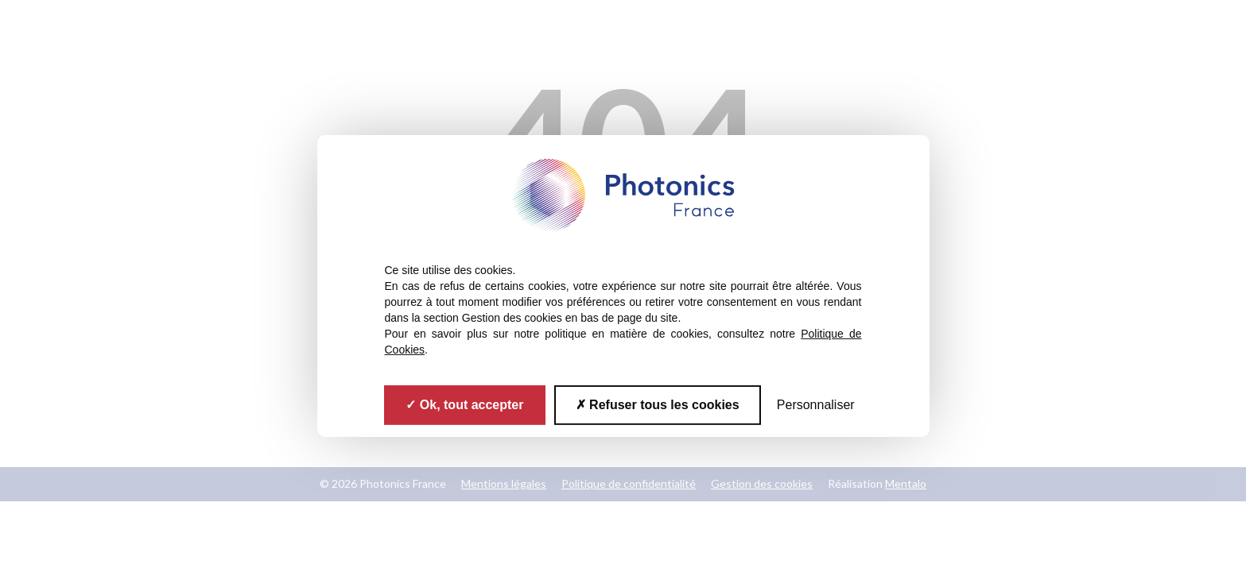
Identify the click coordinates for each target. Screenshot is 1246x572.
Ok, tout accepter (464, 405)
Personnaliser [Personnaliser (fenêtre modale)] (816, 405)
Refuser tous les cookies (657, 405)
